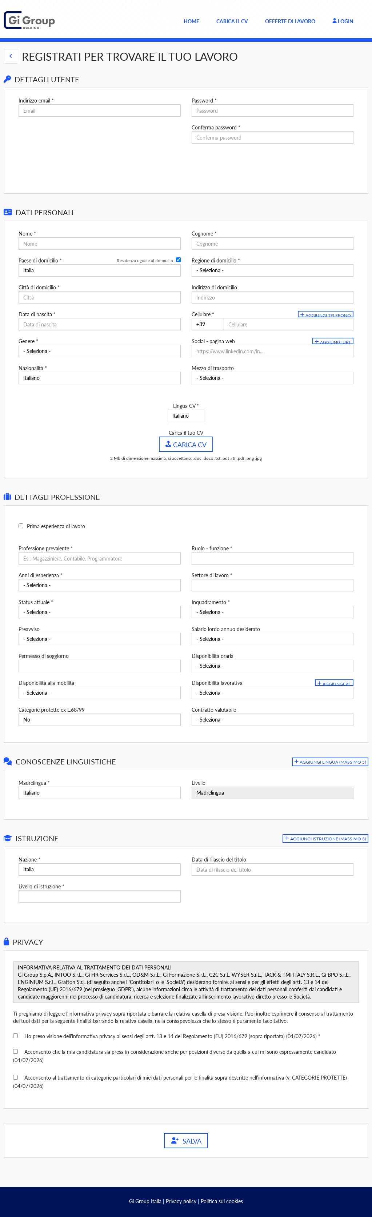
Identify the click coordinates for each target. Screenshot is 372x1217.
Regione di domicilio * (216, 260)
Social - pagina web (213, 341)
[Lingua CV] (186, 416)
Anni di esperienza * (41, 575)
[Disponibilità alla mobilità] (99, 693)
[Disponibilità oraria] (272, 666)
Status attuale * (36, 602)
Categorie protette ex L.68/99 (52, 710)
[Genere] (99, 351)
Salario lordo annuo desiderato (226, 629)
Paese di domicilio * (40, 260)
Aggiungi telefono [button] (325, 315)
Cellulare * (203, 314)
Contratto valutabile (214, 710)
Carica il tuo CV (186, 433)
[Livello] (272, 793)
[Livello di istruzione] (99, 896)
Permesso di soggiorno (44, 656)
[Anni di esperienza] (99, 585)
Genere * (28, 341)
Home (191, 21)
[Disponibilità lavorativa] (272, 693)
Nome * (27, 233)
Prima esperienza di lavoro (56, 526)
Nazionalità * (33, 368)
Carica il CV (232, 21)
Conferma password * (216, 127)
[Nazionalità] (99, 378)
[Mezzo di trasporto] (272, 378)
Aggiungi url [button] (333, 342)
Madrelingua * (34, 783)
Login (342, 21)
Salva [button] (186, 1141)
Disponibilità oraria (212, 656)
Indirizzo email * (36, 100)
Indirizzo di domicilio (214, 287)
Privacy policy (181, 1201)
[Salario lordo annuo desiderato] (272, 639)
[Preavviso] (99, 639)
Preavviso (29, 629)
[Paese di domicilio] (99, 270)
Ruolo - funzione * (212, 548)
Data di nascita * (37, 314)
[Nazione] (99, 869)
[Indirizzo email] (99, 110)
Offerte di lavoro (290, 21)
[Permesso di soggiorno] (99, 666)
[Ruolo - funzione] (272, 558)
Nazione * (29, 859)
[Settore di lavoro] (272, 585)
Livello (198, 783)
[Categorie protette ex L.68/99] (99, 720)
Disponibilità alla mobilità (46, 683)
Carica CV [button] (186, 444)
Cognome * (204, 233)
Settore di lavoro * (212, 575)
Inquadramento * (211, 602)
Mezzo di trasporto (213, 368)
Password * (204, 100)
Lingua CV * (186, 406)
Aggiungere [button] (334, 683)
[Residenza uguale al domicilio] (178, 259)
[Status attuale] (99, 612)
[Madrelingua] (99, 793)
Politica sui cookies (222, 1201)
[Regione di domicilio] (272, 270)
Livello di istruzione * (41, 886)
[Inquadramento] (272, 612)
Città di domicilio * (39, 287)
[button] (11, 56)
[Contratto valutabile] (272, 720)
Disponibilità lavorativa (217, 683)
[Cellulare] (208, 324)
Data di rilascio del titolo (219, 859)
